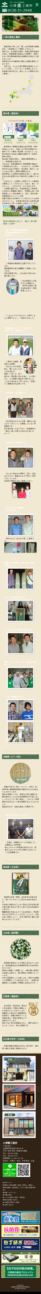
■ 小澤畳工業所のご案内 (11, 1202)
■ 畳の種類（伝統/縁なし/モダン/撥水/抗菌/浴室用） (19, 1189)
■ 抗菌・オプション (9, 1192)
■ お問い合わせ (8, 1205)
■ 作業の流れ (7, 1195)
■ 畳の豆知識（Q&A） (10, 1200)
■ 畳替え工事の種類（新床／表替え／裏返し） (19, 1185)
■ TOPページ (7, 1182)
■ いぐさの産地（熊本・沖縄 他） (14, 1197)
